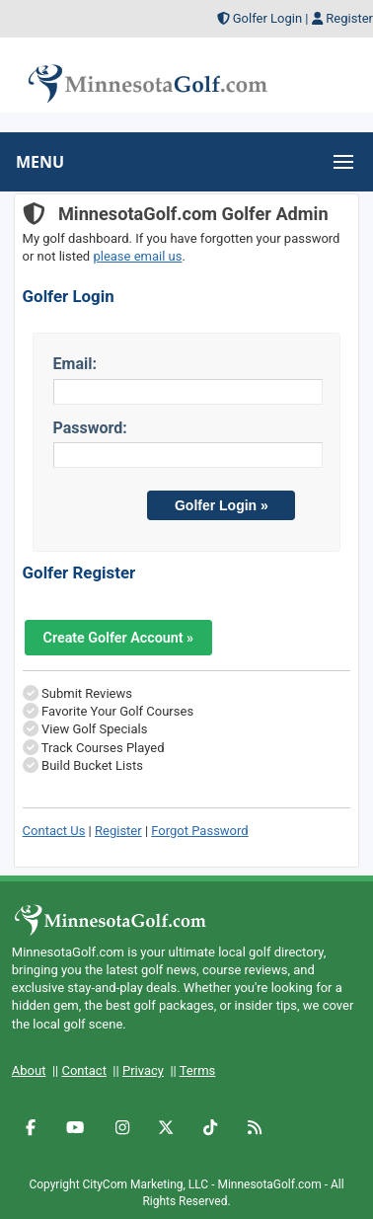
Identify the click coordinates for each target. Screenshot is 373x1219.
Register (349, 18)
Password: (90, 428)
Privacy (143, 1070)
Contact (83, 1070)
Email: (75, 363)
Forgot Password (199, 830)
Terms (198, 1070)
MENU (40, 162)
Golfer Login (267, 18)
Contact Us (54, 830)
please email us (137, 256)
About (29, 1070)
